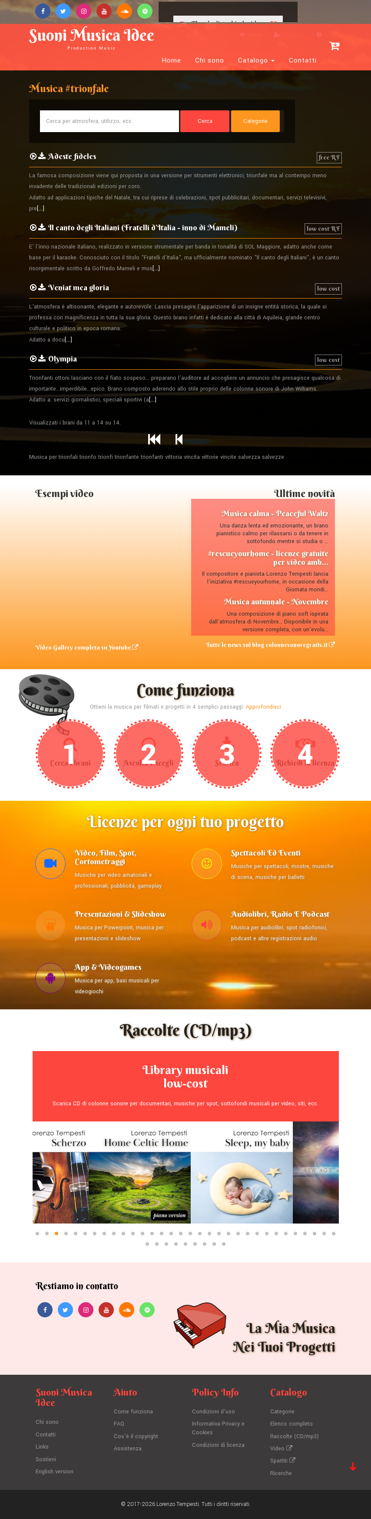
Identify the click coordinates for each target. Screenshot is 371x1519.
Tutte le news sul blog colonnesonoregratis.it (270, 645)
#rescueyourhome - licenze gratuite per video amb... (268, 557)
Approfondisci (263, 707)
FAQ (119, 1424)
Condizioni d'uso (213, 1412)
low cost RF (323, 228)
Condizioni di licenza (218, 1445)
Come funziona (133, 1412)
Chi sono (209, 60)
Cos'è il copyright (136, 1436)
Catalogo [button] (256, 60)
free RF (329, 157)
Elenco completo (291, 1424)
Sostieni (46, 1459)
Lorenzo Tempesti (177, 1504)
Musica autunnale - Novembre (276, 602)
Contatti (303, 60)
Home (171, 60)
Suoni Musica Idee (91, 38)
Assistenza (128, 1449)
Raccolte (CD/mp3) (294, 1436)
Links (42, 1447)
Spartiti (282, 1461)
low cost (328, 288)
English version (54, 1472)
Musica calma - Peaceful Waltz (275, 513)
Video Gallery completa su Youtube (86, 647)
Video (281, 1449)
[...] (40, 208)
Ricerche (281, 1473)
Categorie (282, 1412)
